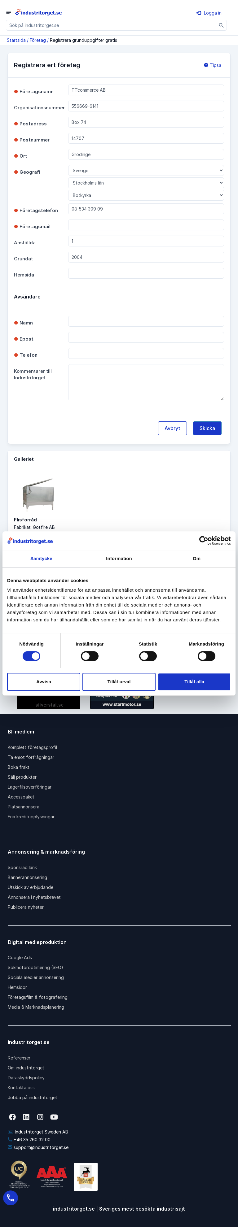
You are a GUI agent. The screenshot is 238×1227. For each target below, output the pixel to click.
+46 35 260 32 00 (29, 1139)
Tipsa (212, 65)
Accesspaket (21, 796)
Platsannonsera (23, 806)
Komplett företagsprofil (32, 747)
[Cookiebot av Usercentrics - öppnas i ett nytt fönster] (204, 540)
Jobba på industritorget (32, 1097)
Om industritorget (26, 1067)
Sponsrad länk (22, 867)
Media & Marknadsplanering (36, 1007)
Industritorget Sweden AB (38, 1131)
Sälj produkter (22, 777)
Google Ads (20, 957)
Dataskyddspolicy (26, 1077)
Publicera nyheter (26, 907)
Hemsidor (17, 987)
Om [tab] (197, 558)
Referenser (19, 1057)
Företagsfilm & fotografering (38, 997)
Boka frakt (18, 767)
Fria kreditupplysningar (31, 816)
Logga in (209, 12)
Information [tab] (119, 558)
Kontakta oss (21, 1087)
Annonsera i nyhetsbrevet (34, 897)
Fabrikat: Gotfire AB (34, 527)
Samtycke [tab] (41, 558)
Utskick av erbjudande (30, 887)
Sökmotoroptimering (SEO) (35, 967)
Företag (38, 40)
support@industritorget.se (38, 1147)
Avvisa (43, 681)
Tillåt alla (194, 681)
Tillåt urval (119, 681)
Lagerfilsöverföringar (29, 787)
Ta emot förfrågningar (31, 757)
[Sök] (221, 25)
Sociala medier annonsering (36, 977)
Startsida (16, 40)
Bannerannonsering (27, 877)
